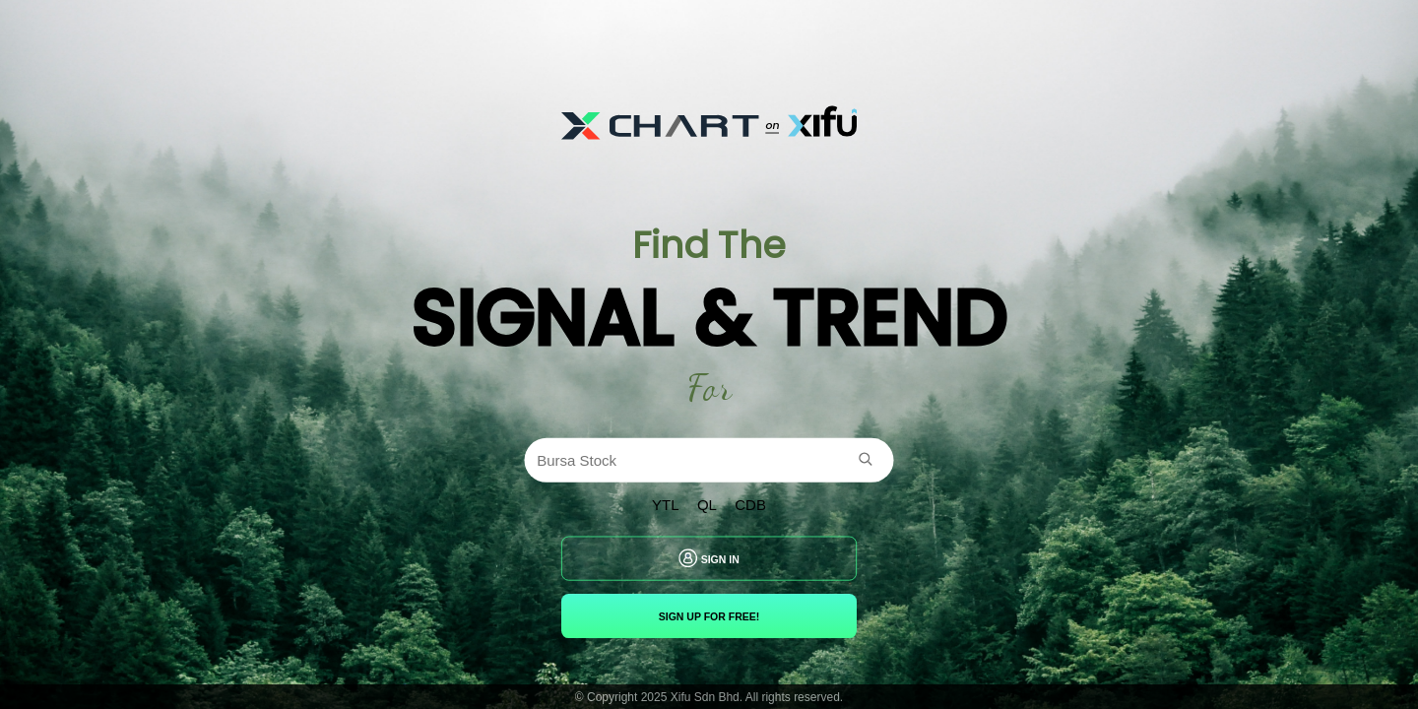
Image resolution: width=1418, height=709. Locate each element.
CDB (750, 505)
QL (707, 505)
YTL (665, 505)
